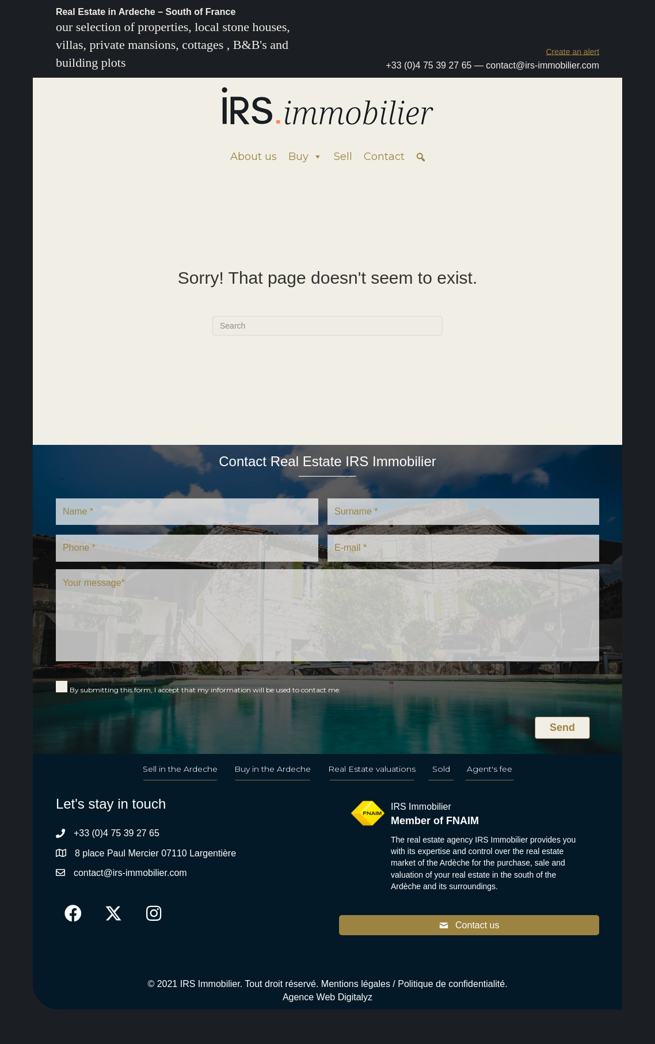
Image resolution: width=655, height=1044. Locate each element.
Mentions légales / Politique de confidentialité (413, 984)
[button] (572, 51)
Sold (441, 769)
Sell (343, 156)
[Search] (327, 326)
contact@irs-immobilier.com (542, 65)
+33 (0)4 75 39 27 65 (428, 65)
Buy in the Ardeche (272, 769)
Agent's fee (489, 769)
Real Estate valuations (372, 769)
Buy (305, 156)
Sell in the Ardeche (180, 769)
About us (253, 156)
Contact (384, 156)
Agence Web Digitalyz (327, 997)
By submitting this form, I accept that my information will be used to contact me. (205, 689)
